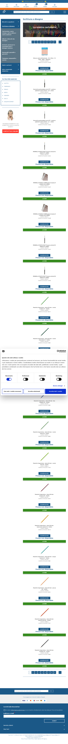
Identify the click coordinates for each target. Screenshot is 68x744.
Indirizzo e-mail (8, 717)
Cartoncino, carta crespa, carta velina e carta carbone (9, 33)
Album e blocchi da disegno (8, 39)
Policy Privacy (24, 742)
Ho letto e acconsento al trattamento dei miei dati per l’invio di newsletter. (34, 713)
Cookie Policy (31, 742)
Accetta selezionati (34, 391)
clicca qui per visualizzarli (40, 8)
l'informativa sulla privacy (18, 713)
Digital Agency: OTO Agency (41, 742)
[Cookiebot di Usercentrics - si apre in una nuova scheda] (58, 351)
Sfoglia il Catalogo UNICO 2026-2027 (34, 1)
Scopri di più (44, 68)
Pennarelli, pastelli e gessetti (8, 53)
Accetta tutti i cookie (55, 391)
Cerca (51, 694)
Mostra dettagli (58, 386)
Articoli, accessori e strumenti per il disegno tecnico (8, 46)
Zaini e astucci (7, 65)
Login (44, 74)
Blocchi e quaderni (8, 22)
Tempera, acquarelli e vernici (9, 59)
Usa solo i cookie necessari (12, 391)
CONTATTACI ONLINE (10, 131)
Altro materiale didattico (7, 70)
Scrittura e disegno (8, 26)
